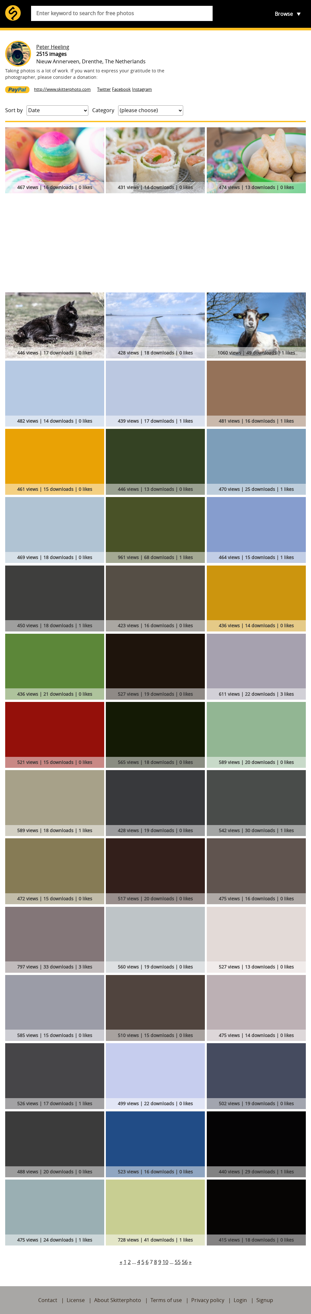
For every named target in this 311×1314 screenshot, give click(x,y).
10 (165, 1262)
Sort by (14, 110)
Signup (264, 1300)
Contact (47, 1300)
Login (240, 1300)
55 (178, 1262)
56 (185, 1262)
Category (103, 110)
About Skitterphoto (117, 1300)
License (76, 1300)
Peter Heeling (52, 46)
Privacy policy (207, 1300)
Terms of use (166, 1300)
